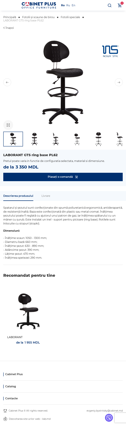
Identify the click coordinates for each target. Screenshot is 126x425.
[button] (7, 82)
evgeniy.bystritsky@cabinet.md (105, 410)
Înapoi (10, 27)
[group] (63, 82)
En (73, 5)
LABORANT (14, 337)
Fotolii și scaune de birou (38, 17)
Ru (68, 5)
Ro (63, 5)
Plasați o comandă (63, 177)
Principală (9, 17)
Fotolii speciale (70, 17)
